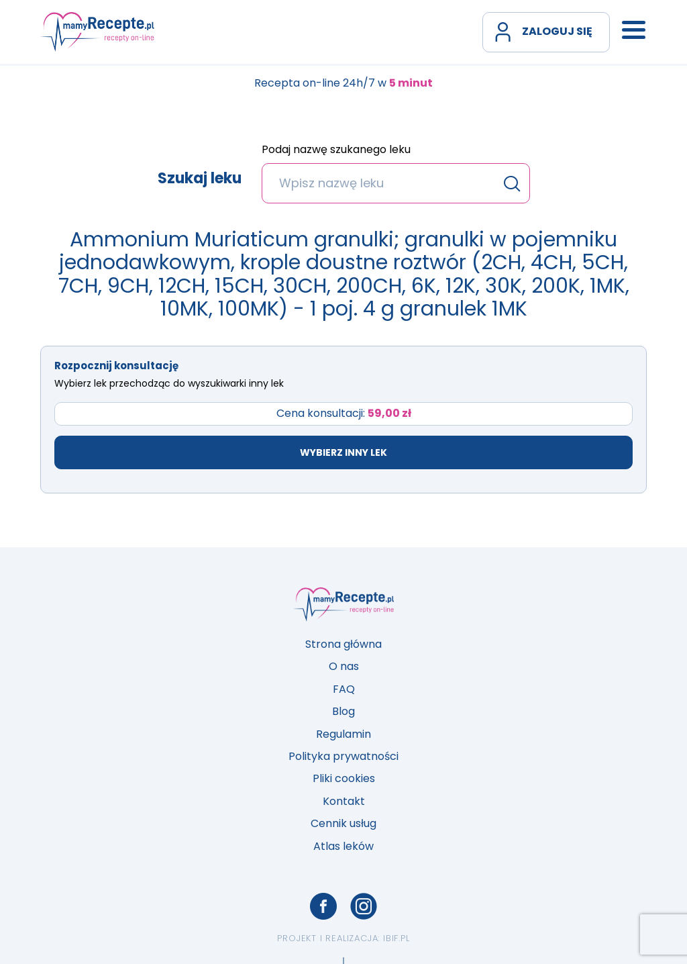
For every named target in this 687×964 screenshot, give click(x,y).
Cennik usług (343, 823)
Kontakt (344, 801)
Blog (343, 711)
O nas (344, 666)
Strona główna (343, 644)
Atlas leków (343, 846)
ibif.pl (396, 938)
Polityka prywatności (343, 756)
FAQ (344, 689)
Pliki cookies (344, 778)
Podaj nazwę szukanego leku (336, 150)
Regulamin (343, 734)
